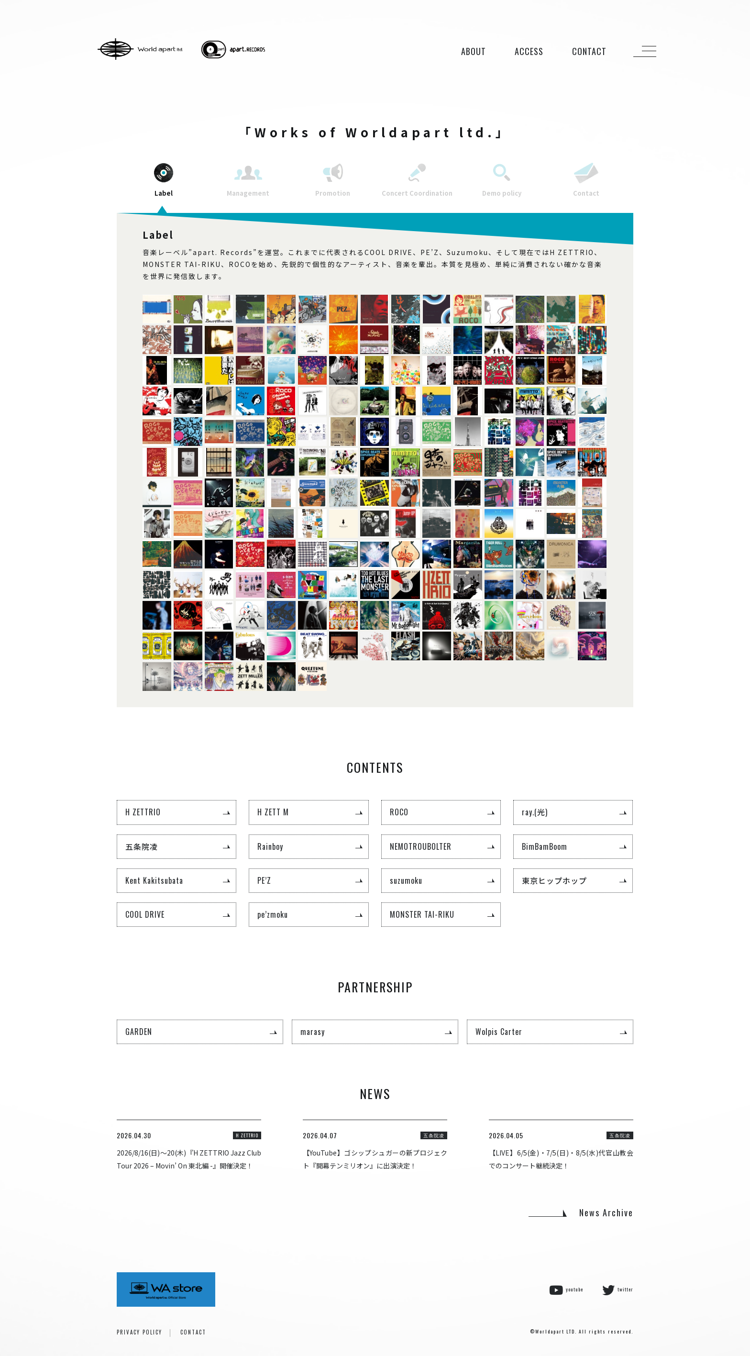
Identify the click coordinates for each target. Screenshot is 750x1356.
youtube (566, 1290)
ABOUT (473, 51)
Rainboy (270, 846)
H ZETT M (273, 812)
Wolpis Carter (498, 1031)
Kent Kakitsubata (154, 880)
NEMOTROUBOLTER (421, 846)
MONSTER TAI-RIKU (422, 914)
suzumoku (406, 880)
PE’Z (264, 880)
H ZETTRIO (143, 812)
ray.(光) (535, 812)
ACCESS (529, 51)
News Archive (606, 1212)
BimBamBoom (544, 846)
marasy (312, 1031)
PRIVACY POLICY (139, 1332)
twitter (617, 1290)
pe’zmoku (272, 914)
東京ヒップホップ (554, 880)
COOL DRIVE (145, 914)
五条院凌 (141, 846)
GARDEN (138, 1031)
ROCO (399, 812)
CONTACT (589, 51)
